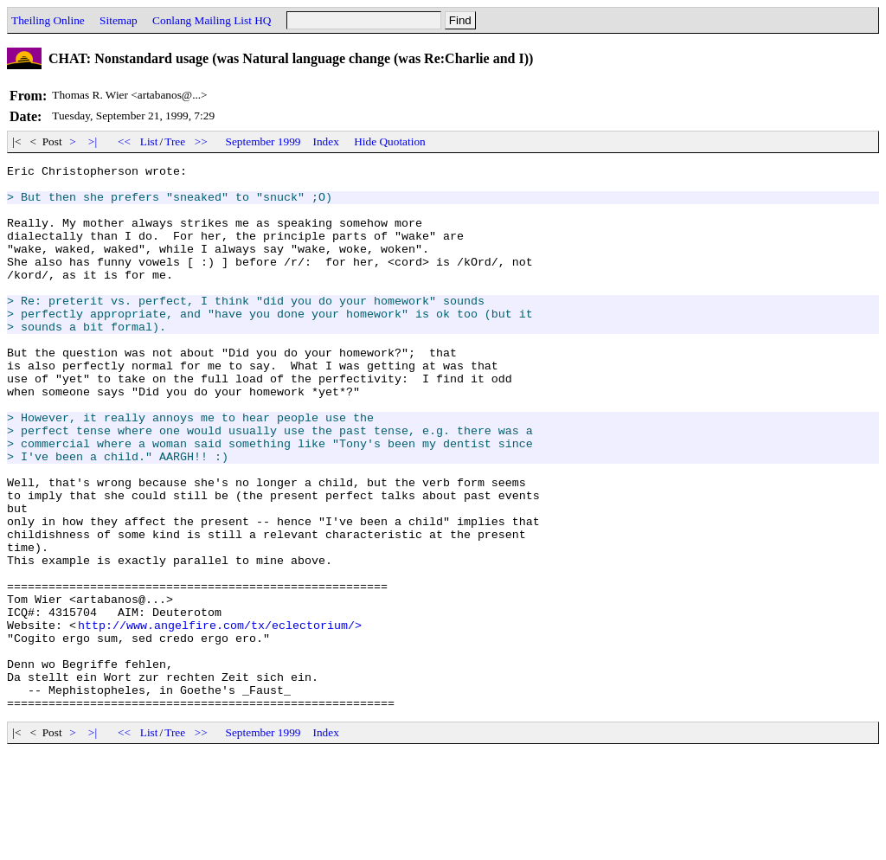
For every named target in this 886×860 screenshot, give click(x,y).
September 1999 (263, 141)
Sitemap (119, 20)
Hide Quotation (390, 141)
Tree (174, 141)
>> (201, 141)
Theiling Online (48, 20)
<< (124, 141)
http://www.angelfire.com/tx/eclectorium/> (220, 718)
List (149, 141)
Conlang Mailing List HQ (211, 20)
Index (326, 141)
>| (93, 141)
